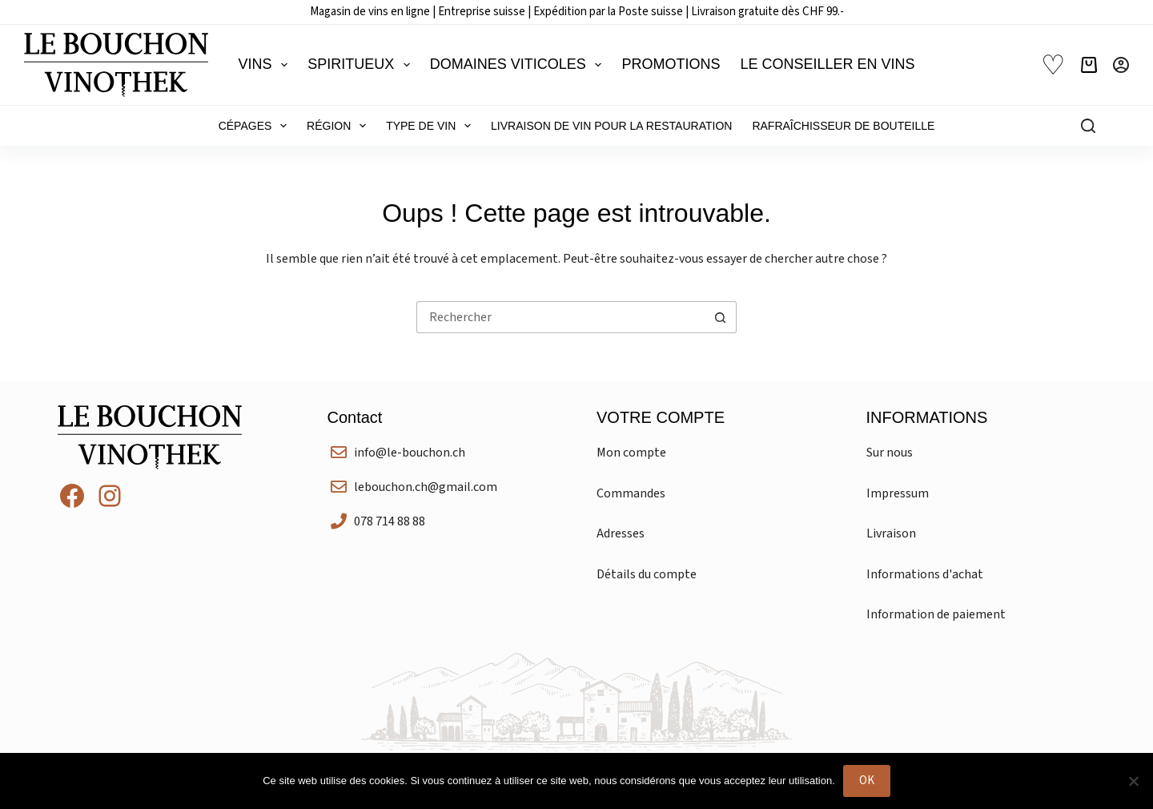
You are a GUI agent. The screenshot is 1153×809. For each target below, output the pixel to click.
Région (339, 125)
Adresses (621, 533)
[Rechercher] (1088, 126)
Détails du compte (647, 574)
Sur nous (889, 452)
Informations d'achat (924, 574)
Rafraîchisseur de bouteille (843, 125)
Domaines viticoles (519, 64)
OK (866, 780)
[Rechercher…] (560, 317)
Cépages (256, 125)
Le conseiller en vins (827, 64)
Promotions (670, 64)
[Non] (1133, 781)
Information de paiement (936, 614)
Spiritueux (361, 64)
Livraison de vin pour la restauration (611, 125)
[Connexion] (1121, 65)
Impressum (897, 493)
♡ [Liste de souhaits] (1053, 65)
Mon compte (631, 452)
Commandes (631, 493)
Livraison (891, 533)
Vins (267, 64)
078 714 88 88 (389, 521)
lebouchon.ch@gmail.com (425, 487)
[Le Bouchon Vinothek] (116, 65)
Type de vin (431, 125)
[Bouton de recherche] (721, 317)
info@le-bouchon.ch (409, 452)
